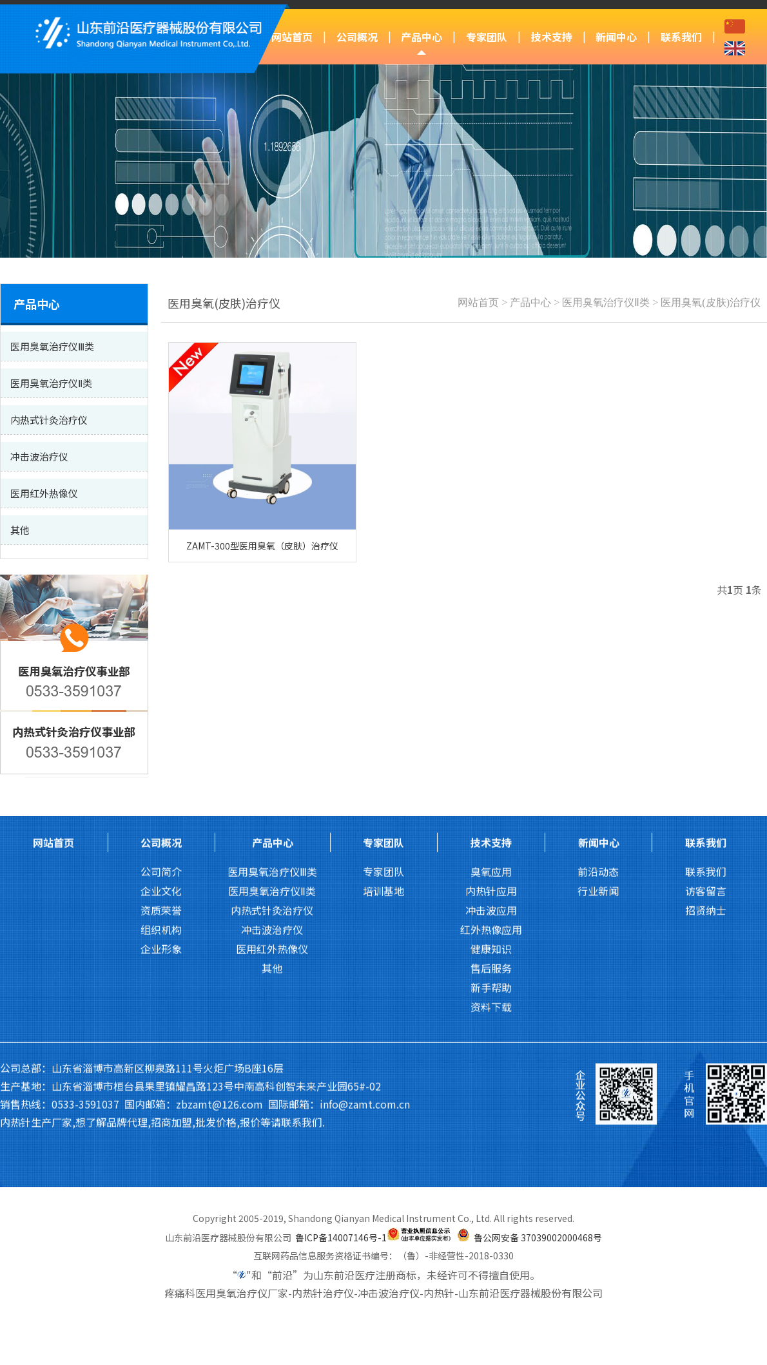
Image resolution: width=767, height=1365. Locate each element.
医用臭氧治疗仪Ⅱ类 (606, 302)
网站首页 (292, 36)
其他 (272, 765)
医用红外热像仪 (272, 746)
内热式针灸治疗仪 (272, 707)
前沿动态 (598, 668)
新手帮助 (491, 784)
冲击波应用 (491, 707)
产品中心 (421, 36)
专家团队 (486, 36)
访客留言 (705, 688)
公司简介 (161, 668)
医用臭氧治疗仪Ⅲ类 (272, 668)
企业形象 (161, 746)
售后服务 (491, 765)
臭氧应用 (491, 668)
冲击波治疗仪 (272, 726)
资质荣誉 (161, 707)
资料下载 (491, 804)
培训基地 (383, 688)
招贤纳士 (705, 707)
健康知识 (491, 746)
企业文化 (161, 688)
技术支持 (551, 36)
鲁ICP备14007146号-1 (341, 1237)
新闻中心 (616, 36)
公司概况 (357, 36)
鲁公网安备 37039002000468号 (538, 1237)
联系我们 (681, 36)
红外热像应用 (491, 726)
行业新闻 (598, 688)
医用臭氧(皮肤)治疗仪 (711, 302)
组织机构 (161, 726)
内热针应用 (491, 688)
